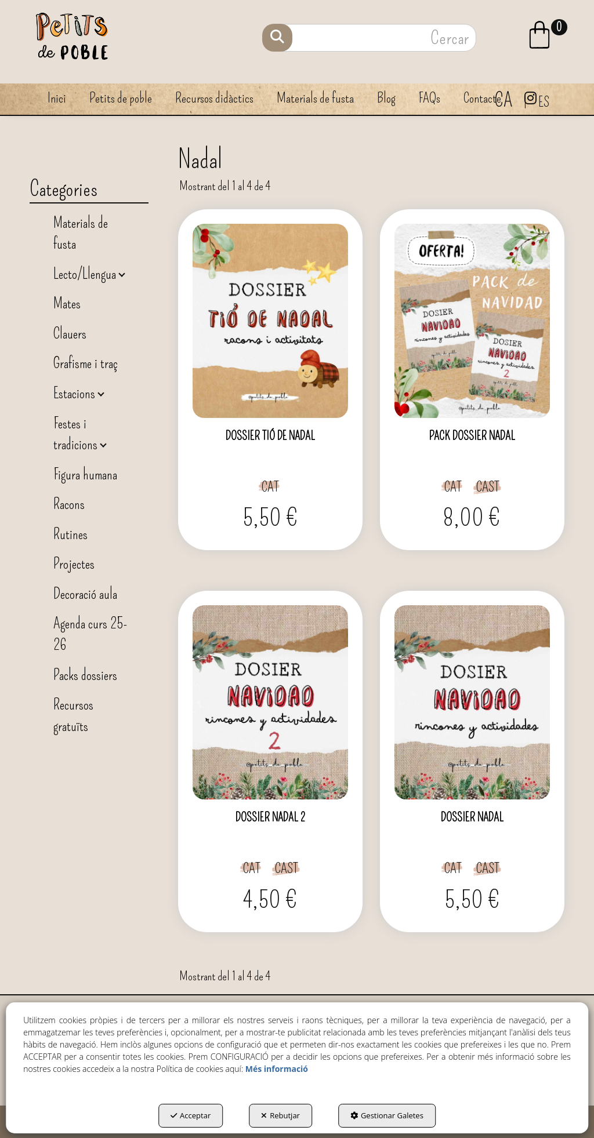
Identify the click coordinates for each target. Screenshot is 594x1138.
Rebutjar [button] (280, 1115)
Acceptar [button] (191, 1115)
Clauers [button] (69, 334)
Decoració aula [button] (85, 594)
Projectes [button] (74, 564)
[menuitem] (549, 33)
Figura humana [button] (85, 474)
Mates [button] (67, 303)
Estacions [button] (75, 393)
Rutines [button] (70, 534)
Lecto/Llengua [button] (86, 274)
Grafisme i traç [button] (85, 363)
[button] (549, 35)
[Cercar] (277, 38)
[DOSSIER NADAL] (472, 702)
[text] (370, 38)
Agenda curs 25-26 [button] (90, 634)
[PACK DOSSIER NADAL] (472, 321)
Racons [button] (69, 504)
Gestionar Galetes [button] (386, 1115)
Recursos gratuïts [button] (73, 715)
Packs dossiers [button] (85, 675)
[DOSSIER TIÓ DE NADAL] (270, 321)
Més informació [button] (276, 1068)
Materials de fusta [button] (80, 233)
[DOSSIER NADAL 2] (270, 702)
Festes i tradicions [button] (76, 434)
